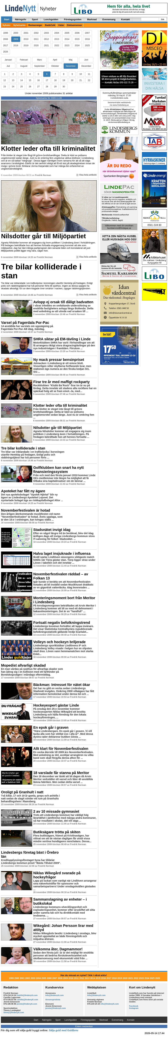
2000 (15, 33)
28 (47, 86)
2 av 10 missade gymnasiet (56, 811)
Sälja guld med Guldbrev (63, 1030)
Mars (39, 60)
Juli (8, 66)
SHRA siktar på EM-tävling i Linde (61, 339)
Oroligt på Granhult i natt (22, 792)
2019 (26, 45)
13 (13, 80)
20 (72, 80)
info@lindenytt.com (54, 995)
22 (89, 80)
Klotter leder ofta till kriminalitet (48, 148)
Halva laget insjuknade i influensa (61, 553)
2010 (26, 39)
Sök (162, 19)
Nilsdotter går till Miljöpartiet (43, 236)
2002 (36, 33)
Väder (61, 25)
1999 (5, 33)
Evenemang (108, 19)
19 (64, 80)
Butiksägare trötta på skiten (56, 832)
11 (89, 74)
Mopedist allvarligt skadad (23, 665)
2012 (46, 39)
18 (55, 80)
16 (38, 80)
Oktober (55, 66)
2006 (77, 33)
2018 (15, 45)
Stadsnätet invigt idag (51, 530)
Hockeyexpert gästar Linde (56, 705)
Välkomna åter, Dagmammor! (58, 949)
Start (6, 19)
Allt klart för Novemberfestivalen (60, 749)
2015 (77, 39)
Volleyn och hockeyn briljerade (59, 642)
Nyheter (7, 25)
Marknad (92, 19)
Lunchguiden (51, 19)
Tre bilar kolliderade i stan (41, 271)
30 (64, 86)
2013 (56, 39)
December (86, 66)
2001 (26, 33)
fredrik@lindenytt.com (27, 995)
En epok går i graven (50, 727)
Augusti (23, 66)
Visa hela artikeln (86, 175)
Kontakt (125, 19)
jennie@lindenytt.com (27, 1004)
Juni (86, 60)
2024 (77, 45)
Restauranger (35, 25)
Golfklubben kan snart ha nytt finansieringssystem (58, 470)
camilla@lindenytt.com (27, 999)
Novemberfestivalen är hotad (25, 510)
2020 (36, 45)
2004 (56, 33)
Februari (24, 60)
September (39, 66)
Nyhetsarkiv (19, 25)
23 (4, 86)
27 (38, 86)
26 (30, 86)
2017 (5, 45)
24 (13, 86)
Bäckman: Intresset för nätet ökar (61, 685)
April (55, 60)
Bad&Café (50, 25)
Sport (35, 19)
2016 (87, 39)
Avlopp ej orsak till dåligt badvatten (63, 302)
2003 (46, 33)
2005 (67, 33)
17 (47, 80)
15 (30, 80)
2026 (5, 51)
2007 (87, 33)
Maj (70, 60)
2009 (15, 39)
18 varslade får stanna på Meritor (61, 773)
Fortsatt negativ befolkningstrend (61, 623)
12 (4, 80)
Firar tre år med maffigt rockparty (61, 382)
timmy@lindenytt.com (14, 1012)
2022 (56, 45)
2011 (36, 39)
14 (21, 80)
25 (21, 86)
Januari (8, 60)
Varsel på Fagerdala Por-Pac (25, 323)
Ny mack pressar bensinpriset (58, 360)
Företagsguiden (72, 19)
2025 (87, 45)
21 (80, 80)
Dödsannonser (74, 25)
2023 (67, 45)
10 (80, 74)
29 (55, 86)
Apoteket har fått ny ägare (23, 491)
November (71, 66)
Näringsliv (20, 19)
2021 (46, 45)
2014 (67, 39)
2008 (5, 39)
